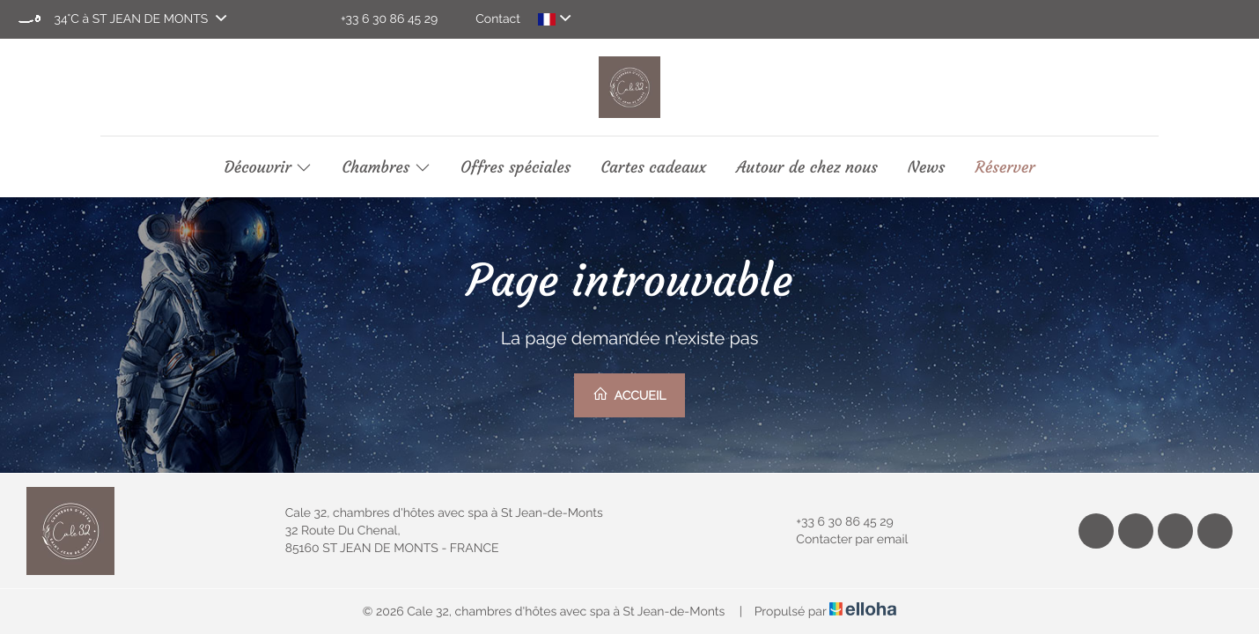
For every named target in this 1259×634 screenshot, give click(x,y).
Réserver (1004, 167)
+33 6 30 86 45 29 (834, 522)
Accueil (629, 394)
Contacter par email (842, 540)
